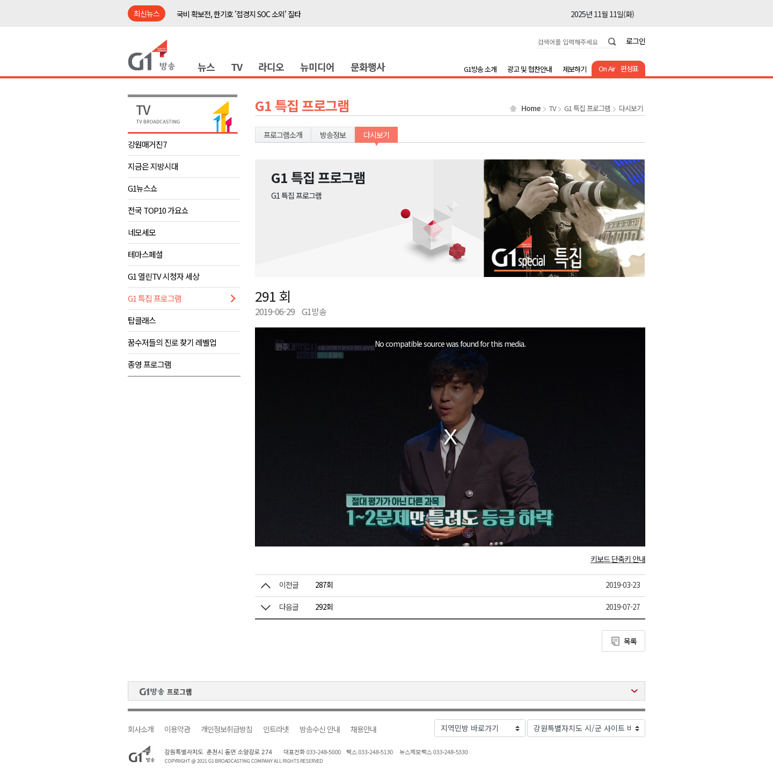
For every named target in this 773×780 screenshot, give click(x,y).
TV (236, 67)
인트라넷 (276, 729)
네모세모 (142, 232)
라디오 (271, 67)
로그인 (635, 40)
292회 (324, 606)
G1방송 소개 (480, 69)
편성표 (629, 68)
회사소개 (141, 729)
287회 (324, 584)
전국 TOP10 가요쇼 (158, 210)
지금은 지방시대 (153, 166)
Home (531, 108)
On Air (607, 68)
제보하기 (574, 69)
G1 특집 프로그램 (154, 298)
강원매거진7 (147, 144)
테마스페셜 (145, 254)
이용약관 (177, 729)
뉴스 (206, 67)
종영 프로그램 (149, 364)
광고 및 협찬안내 (529, 69)
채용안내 (363, 729)
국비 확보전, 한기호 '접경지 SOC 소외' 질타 (239, 14)
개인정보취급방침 (226, 729)
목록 (630, 641)
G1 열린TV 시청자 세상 (163, 276)
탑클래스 (142, 320)
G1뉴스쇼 (142, 188)
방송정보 (333, 134)
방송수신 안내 (320, 729)
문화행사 (368, 67)
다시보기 (631, 108)
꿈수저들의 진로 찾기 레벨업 (172, 342)
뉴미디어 (317, 67)
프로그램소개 (283, 134)
